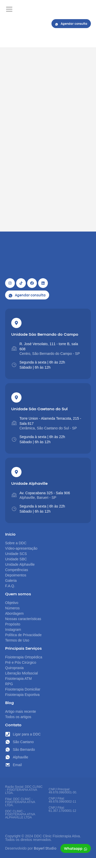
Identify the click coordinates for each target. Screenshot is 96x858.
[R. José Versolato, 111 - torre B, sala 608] (14, 348)
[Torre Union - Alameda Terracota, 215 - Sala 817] (14, 423)
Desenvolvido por (30, 848)
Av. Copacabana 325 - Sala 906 (44, 493)
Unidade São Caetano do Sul (39, 409)
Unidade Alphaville (29, 484)
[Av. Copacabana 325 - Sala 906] (14, 495)
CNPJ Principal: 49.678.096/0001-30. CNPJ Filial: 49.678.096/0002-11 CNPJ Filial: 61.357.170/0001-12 (63, 800)
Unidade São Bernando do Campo (44, 334)
